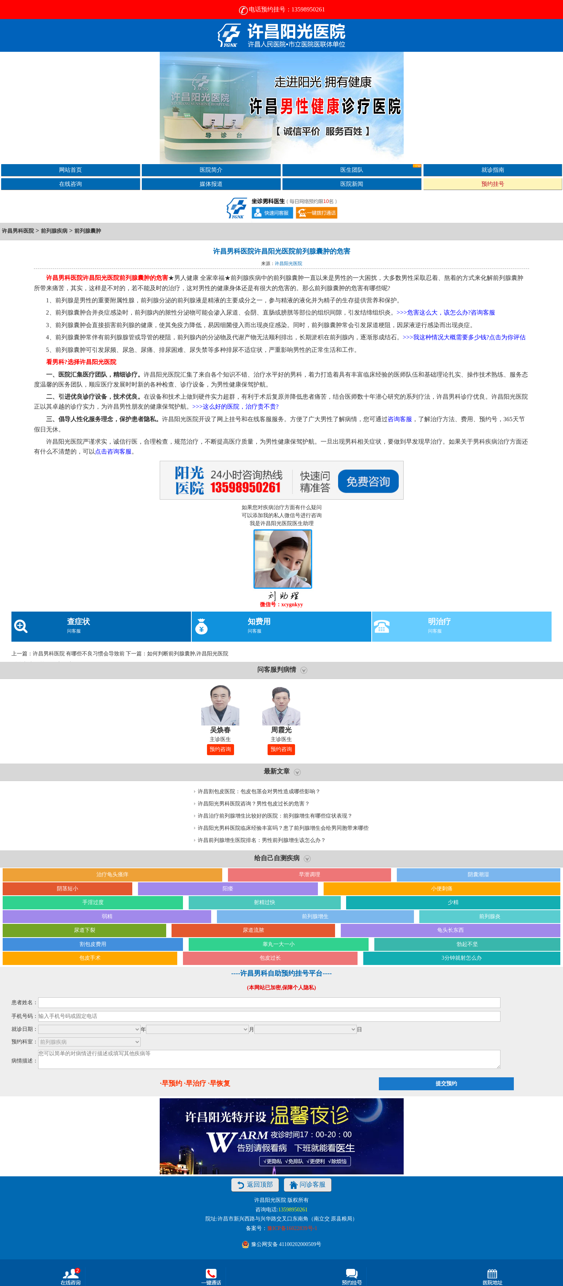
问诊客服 (308, 1185)
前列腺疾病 (54, 231)
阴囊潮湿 (478, 874)
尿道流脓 (253, 930)
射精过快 (264, 902)
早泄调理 (309, 874)
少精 (453, 902)
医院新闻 (351, 184)
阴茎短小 (67, 888)
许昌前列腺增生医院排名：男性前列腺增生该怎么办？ (262, 840)
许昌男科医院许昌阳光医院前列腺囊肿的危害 (281, 251)
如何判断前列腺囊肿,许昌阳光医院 (188, 654)
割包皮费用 (93, 944)
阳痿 (228, 888)
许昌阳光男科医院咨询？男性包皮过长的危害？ (254, 804)
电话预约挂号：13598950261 (281, 9)
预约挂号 (492, 184)
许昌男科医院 (18, 231)
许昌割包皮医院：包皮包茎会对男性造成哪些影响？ (259, 791)
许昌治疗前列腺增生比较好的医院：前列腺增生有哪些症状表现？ (275, 816)
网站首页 (70, 169)
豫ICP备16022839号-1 (292, 1228)
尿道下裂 (84, 930)
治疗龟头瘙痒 (112, 874)
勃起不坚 (467, 944)
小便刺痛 (441, 888)
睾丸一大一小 (279, 944)
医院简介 (211, 169)
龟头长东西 (450, 930)
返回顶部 (255, 1185)
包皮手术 (90, 958)
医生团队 (380, 168)
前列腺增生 (315, 916)
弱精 (107, 916)
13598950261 (293, 1210)
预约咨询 (220, 749)
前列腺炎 (489, 916)
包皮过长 (270, 958)
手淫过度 (93, 902)
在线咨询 (70, 184)
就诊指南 (492, 169)
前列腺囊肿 (87, 231)
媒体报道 (211, 184)
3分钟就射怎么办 (462, 958)
